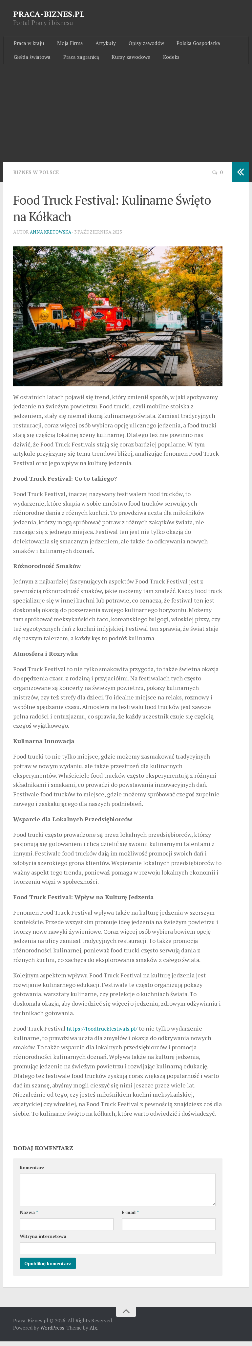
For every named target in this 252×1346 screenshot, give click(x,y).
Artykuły (100, 44)
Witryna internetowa (43, 1241)
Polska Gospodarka (187, 44)
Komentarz (32, 1172)
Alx (93, 1332)
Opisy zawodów (137, 44)
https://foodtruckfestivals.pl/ (105, 1033)
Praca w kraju (29, 44)
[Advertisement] (126, 118)
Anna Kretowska (51, 236)
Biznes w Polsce (37, 177)
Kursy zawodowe (127, 60)
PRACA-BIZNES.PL (49, 14)
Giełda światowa (32, 60)
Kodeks (164, 60)
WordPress (52, 1332)
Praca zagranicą (79, 60)
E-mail (130, 1217)
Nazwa (29, 1217)
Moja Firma (67, 44)
